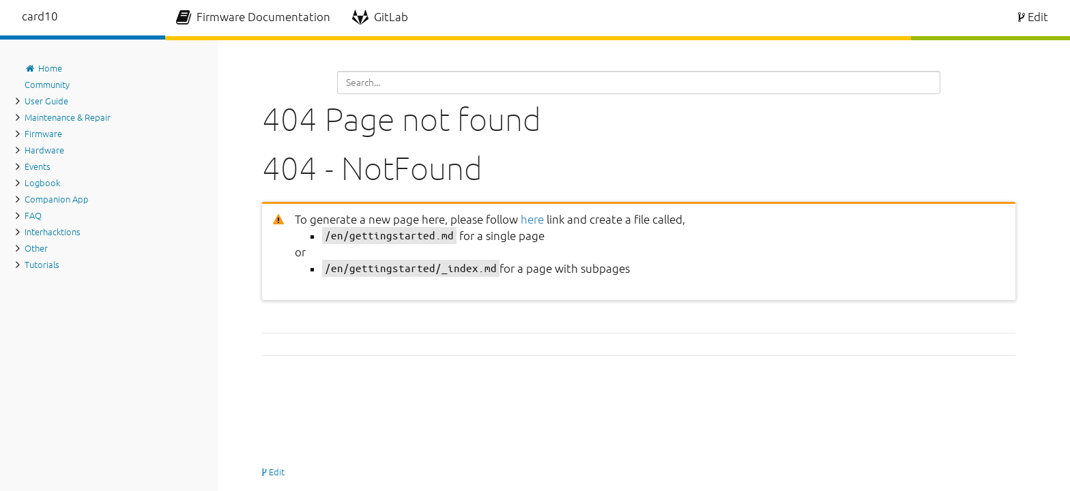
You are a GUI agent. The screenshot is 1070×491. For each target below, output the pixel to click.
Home (43, 68)
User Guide (46, 101)
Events (37, 166)
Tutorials (42, 264)
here (532, 219)
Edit (1033, 16)
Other (36, 248)
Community (47, 84)
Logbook (42, 183)
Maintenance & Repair (68, 117)
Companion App (57, 199)
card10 (40, 16)
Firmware (43, 133)
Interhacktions (53, 232)
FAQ (33, 215)
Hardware (44, 150)
